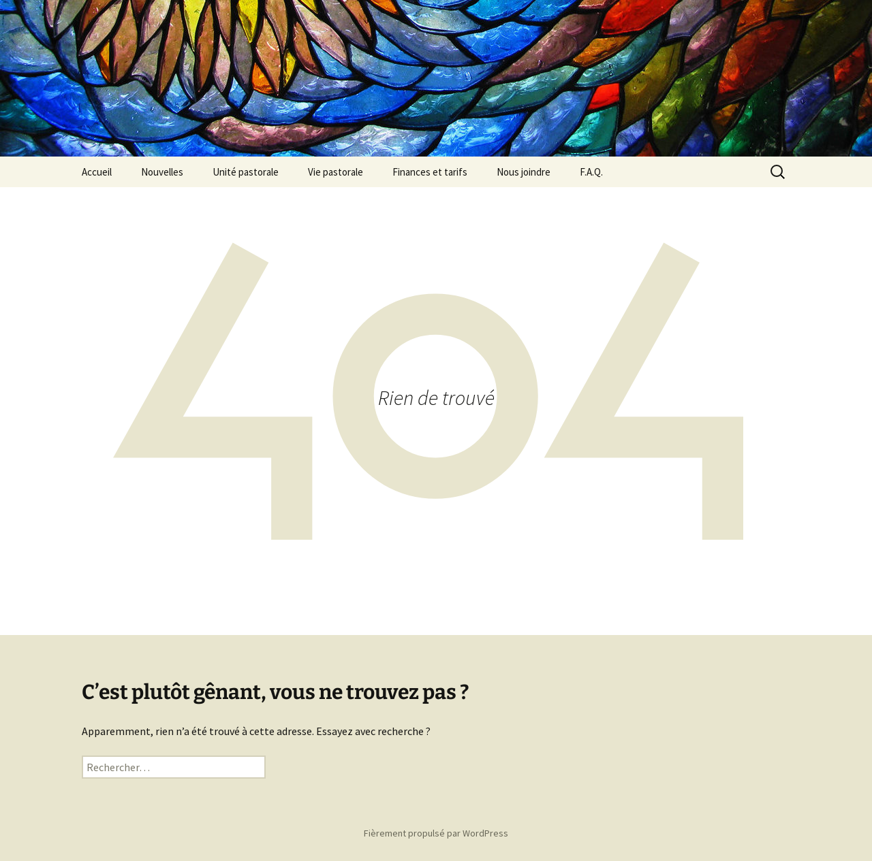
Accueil (97, 171)
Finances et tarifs (429, 171)
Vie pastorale (335, 171)
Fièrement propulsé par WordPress (436, 833)
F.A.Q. (591, 171)
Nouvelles (162, 171)
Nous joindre (523, 171)
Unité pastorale (246, 171)
